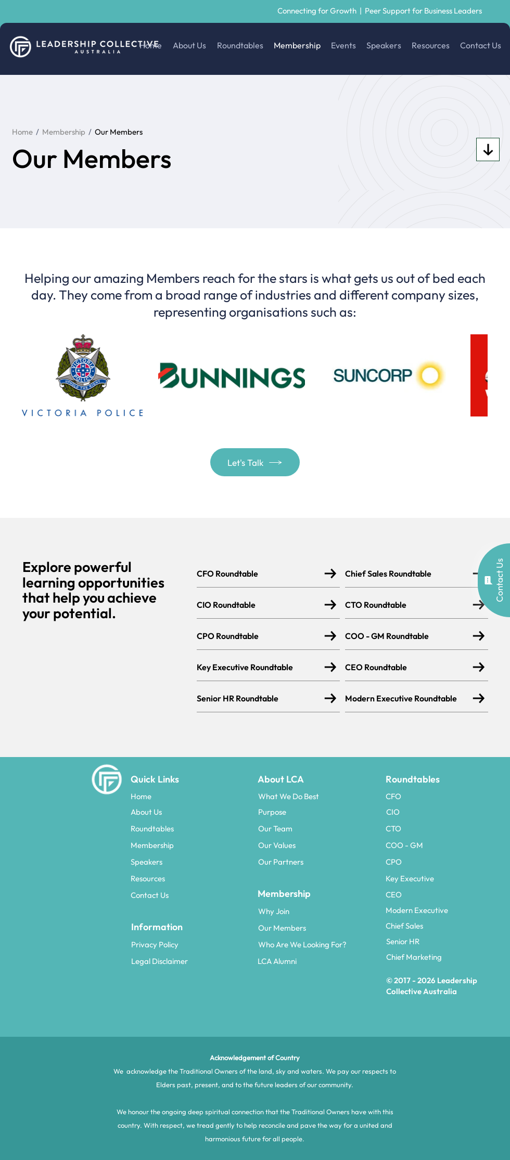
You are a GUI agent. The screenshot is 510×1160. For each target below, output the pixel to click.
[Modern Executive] (445, 910)
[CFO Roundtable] (261, 573)
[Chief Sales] (445, 925)
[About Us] (190, 811)
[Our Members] (318, 927)
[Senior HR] (446, 941)
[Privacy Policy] (191, 944)
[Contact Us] (190, 895)
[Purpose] (318, 811)
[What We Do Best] (318, 796)
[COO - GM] (445, 845)
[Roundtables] (190, 828)
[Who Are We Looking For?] (318, 944)
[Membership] (190, 845)
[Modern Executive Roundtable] (409, 698)
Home (22, 132)
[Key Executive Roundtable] (261, 667)
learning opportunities (93, 582)
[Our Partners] (318, 861)
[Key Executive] (445, 878)
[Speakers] (190, 861)
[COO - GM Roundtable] (409, 635)
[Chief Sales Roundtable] (409, 573)
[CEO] (445, 894)
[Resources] (190, 878)
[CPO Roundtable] (261, 635)
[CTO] (445, 828)
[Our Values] (318, 845)
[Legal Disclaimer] (191, 961)
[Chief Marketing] (446, 957)
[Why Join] (318, 911)
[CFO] (445, 796)
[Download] (488, 149)
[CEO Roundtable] (409, 667)
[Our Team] (318, 828)
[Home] (190, 796)
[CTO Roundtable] (409, 604)
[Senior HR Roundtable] (261, 698)
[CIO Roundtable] (261, 604)
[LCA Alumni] (317, 961)
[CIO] (445, 811)
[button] (494, 580)
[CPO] (445, 861)
